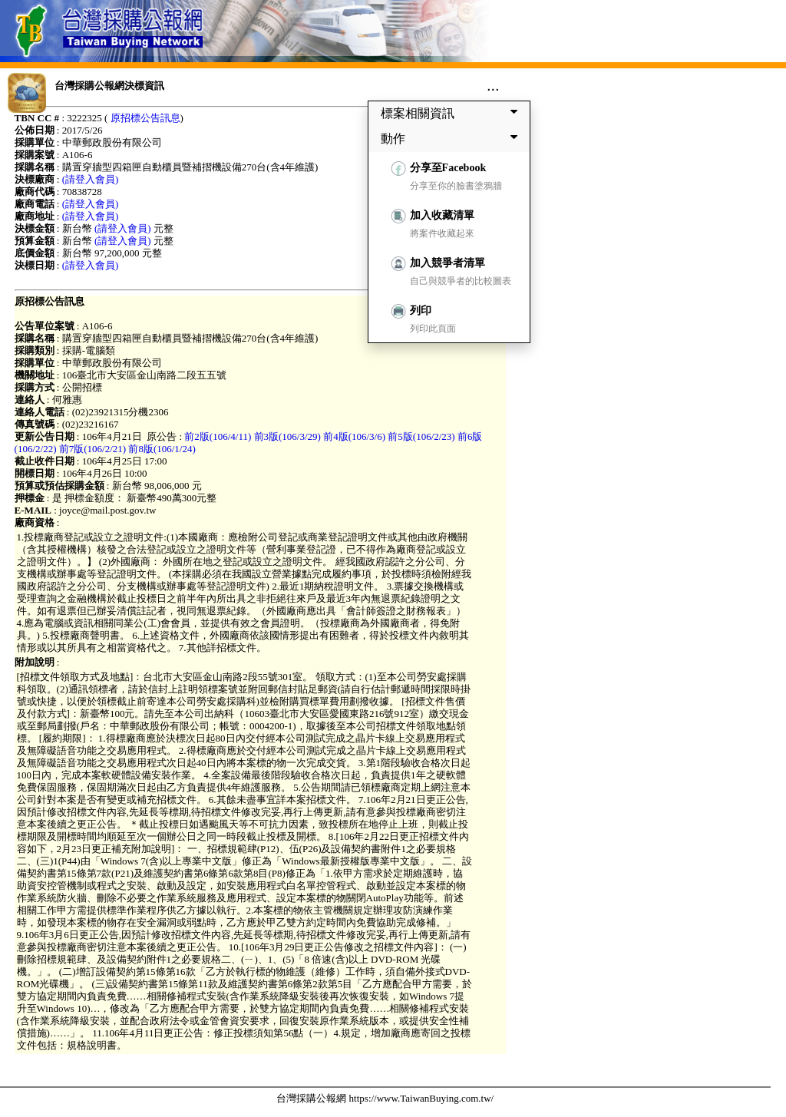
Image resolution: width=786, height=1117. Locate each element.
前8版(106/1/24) (161, 448)
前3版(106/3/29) (287, 436)
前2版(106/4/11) (217, 436)
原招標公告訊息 (145, 118)
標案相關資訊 (452, 113)
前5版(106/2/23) (421, 436)
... (493, 85)
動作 (452, 138)
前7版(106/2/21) (92, 448)
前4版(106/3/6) (354, 436)
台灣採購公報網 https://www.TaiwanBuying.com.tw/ (385, 1098)
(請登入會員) (90, 179)
